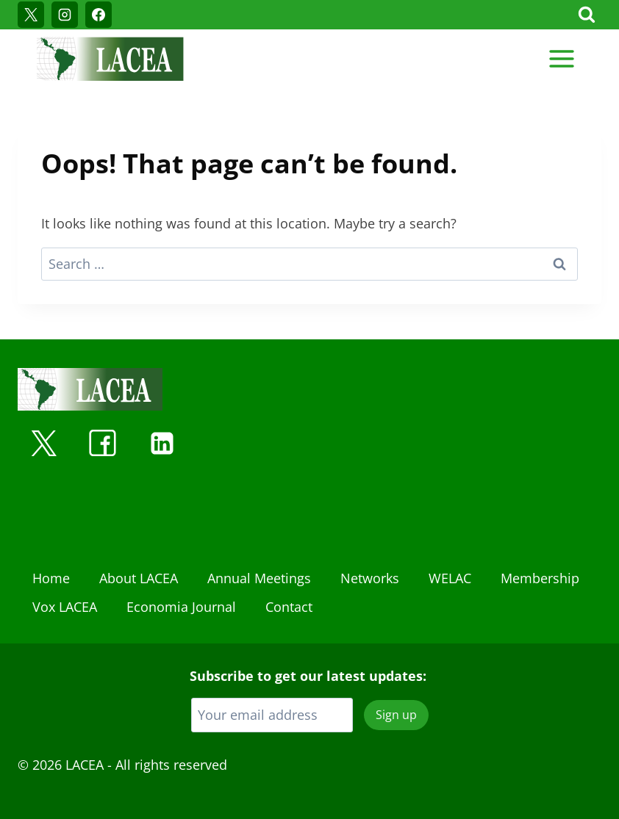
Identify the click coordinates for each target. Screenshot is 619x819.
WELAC (450, 578)
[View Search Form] (586, 14)
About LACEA (138, 578)
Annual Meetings (259, 578)
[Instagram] (64, 14)
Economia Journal (181, 607)
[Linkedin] (161, 443)
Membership (540, 578)
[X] (31, 14)
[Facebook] (98, 14)
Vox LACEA (64, 607)
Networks (369, 578)
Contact (288, 607)
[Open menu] (561, 58)
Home (51, 578)
